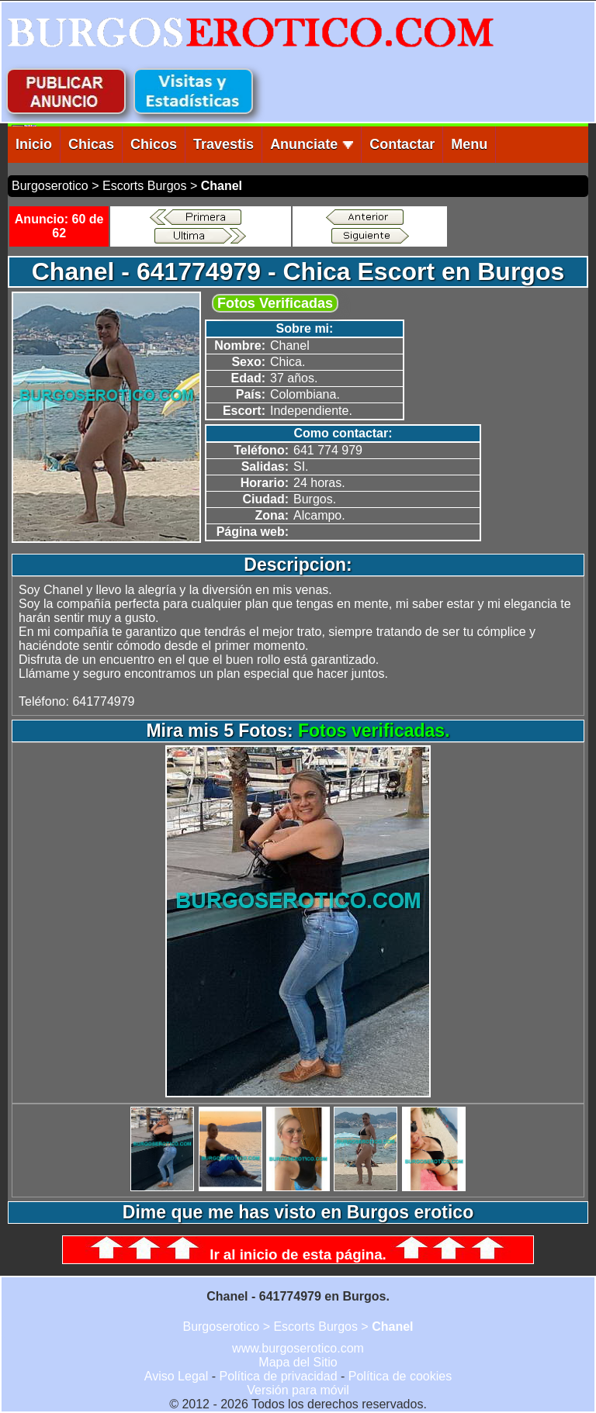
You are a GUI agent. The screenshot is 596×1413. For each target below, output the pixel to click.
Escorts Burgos (144, 185)
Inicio (34, 144)
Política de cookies (400, 1376)
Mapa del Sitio (297, 1362)
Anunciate (311, 144)
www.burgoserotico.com (298, 1348)
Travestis (223, 144)
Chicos (153, 144)
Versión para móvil (298, 1390)
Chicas (91, 144)
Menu (469, 144)
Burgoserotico (50, 185)
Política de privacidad (278, 1376)
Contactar (402, 144)
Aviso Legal (176, 1376)
